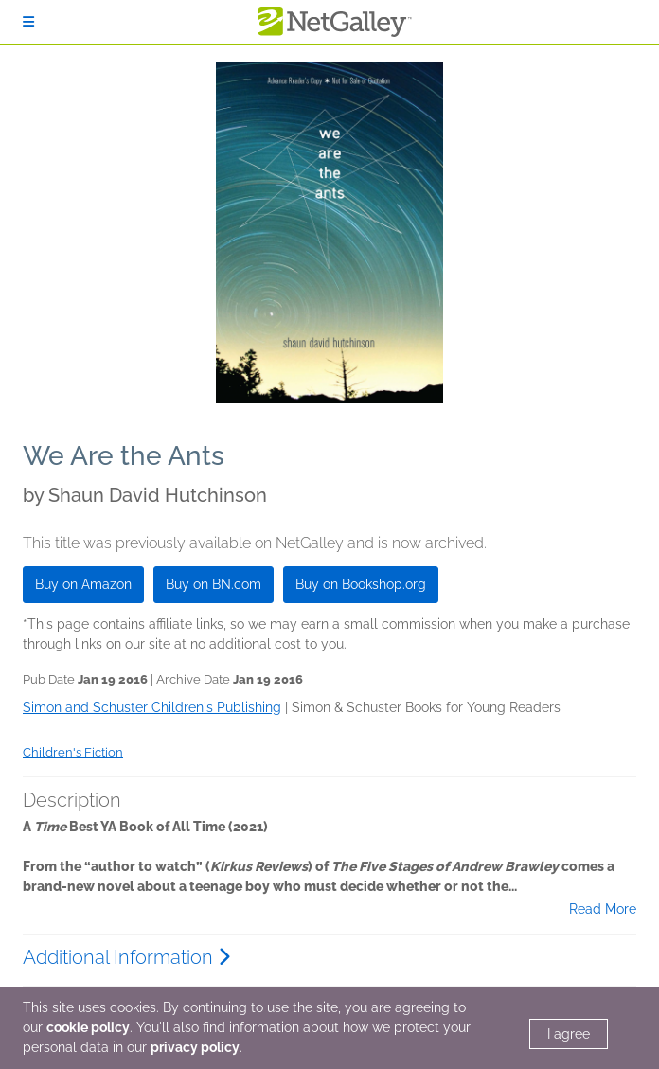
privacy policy (195, 1047)
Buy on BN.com (213, 584)
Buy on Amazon (83, 584)
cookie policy (88, 1027)
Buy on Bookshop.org (360, 584)
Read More (602, 909)
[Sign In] (28, 21)
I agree (568, 1034)
